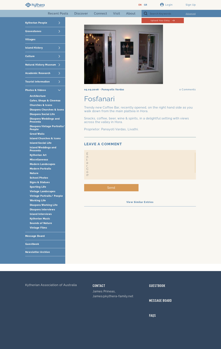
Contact (99, 286)
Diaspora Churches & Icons (47, 109)
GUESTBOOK (157, 286)
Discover (81, 13)
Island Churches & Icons (45, 138)
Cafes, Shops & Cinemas (45, 100)
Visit (116, 13)
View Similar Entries (140, 202)
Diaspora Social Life (42, 114)
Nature (34, 173)
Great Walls (37, 133)
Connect (100, 13)
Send (111, 187)
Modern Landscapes (42, 164)
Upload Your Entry (163, 20)
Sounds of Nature (41, 223)
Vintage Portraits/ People (46, 195)
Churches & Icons (41, 105)
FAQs (152, 316)
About (131, 13)
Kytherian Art (38, 155)
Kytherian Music (40, 218)
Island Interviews (41, 214)
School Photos (39, 177)
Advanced (191, 14)
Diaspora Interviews (42, 209)
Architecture (38, 96)
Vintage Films (38, 227)
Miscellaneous (39, 159)
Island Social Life (41, 143)
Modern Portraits (40, 168)
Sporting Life (38, 186)
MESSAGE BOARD (160, 301)
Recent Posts (58, 13)
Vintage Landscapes (42, 191)
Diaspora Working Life (44, 205)
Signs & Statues (40, 182)
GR (145, 5)
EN (140, 5)
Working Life (38, 200)
